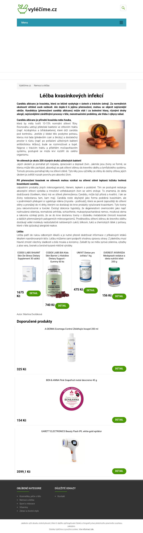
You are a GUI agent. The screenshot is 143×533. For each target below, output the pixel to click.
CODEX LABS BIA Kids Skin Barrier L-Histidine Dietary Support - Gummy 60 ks (57, 257)
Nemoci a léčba (41, 85)
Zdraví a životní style (29, 511)
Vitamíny (24, 507)
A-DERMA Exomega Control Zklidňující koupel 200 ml (71, 329)
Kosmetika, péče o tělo (30, 496)
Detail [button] (34, 293)
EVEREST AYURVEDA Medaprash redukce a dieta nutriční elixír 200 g (114, 257)
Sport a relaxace (27, 503)
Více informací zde (86, 529)
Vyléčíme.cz (25, 85)
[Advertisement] (71, 49)
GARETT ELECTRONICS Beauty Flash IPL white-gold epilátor (71, 431)
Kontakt (61, 496)
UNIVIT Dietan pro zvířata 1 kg (86, 254)
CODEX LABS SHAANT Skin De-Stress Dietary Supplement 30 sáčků (28, 255)
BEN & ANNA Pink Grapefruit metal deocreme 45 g (71, 380)
